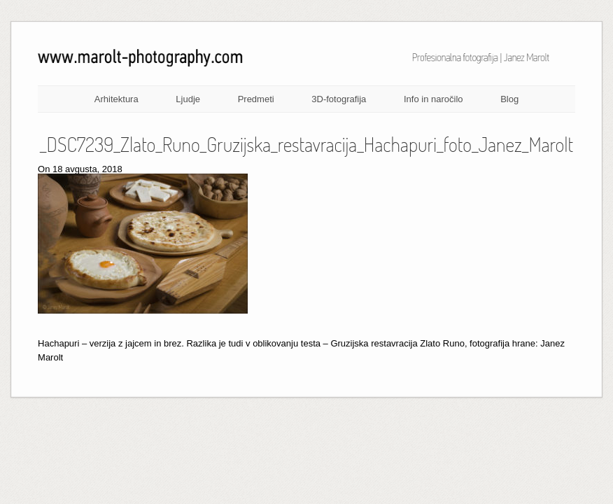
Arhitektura (116, 99)
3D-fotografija (338, 99)
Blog (509, 99)
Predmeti (256, 99)
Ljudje (188, 99)
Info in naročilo (433, 99)
